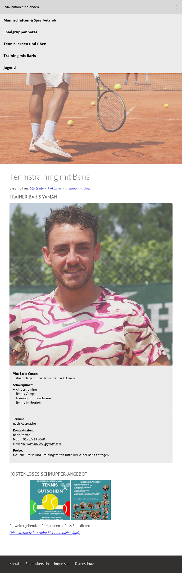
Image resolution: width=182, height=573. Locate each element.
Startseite (37, 188)
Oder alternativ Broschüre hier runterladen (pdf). (44, 532)
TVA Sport (54, 188)
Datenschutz (84, 563)
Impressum (62, 563)
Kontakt (15, 563)
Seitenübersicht (37, 563)
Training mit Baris (78, 188)
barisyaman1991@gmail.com (41, 444)
